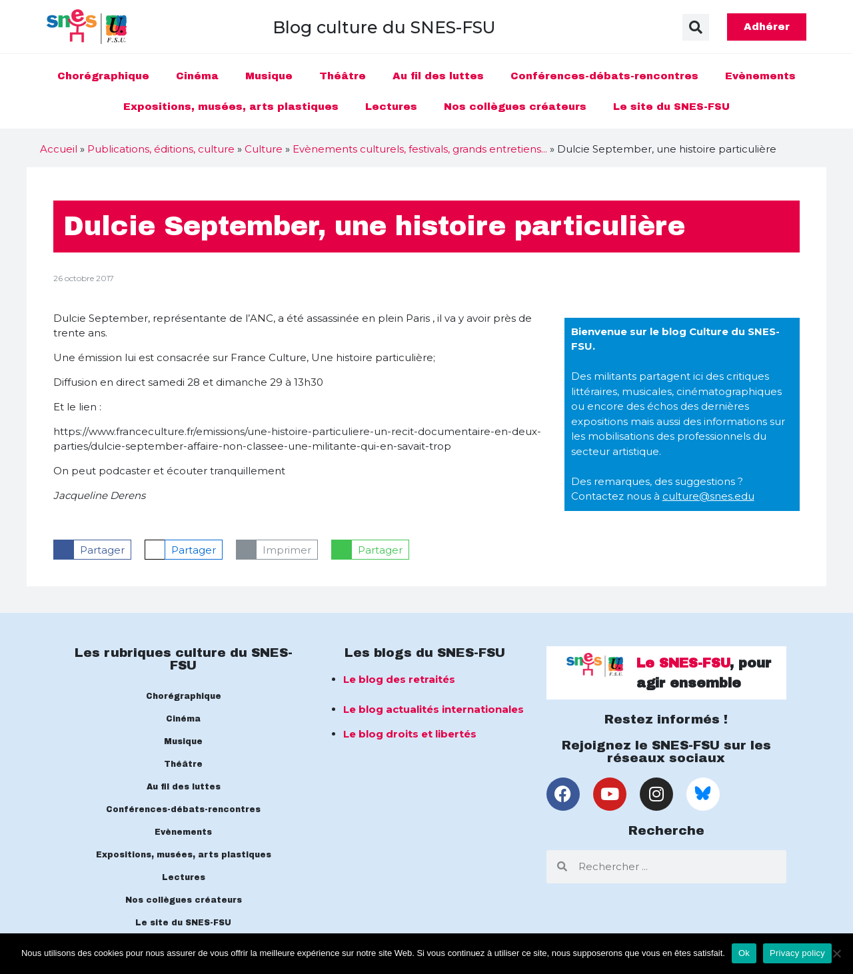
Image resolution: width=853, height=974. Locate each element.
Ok (744, 953)
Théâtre (342, 76)
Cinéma (197, 76)
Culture (264, 149)
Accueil (58, 149)
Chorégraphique (103, 76)
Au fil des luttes (438, 76)
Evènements (760, 76)
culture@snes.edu (708, 496)
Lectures (391, 106)
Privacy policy (797, 953)
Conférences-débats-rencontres (604, 76)
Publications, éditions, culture (161, 149)
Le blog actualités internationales (433, 709)
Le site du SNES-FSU (671, 106)
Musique (269, 76)
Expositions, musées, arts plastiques (231, 106)
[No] (836, 953)
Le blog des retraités (399, 679)
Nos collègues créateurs (515, 106)
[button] (695, 27)
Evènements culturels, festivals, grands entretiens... (420, 149)
